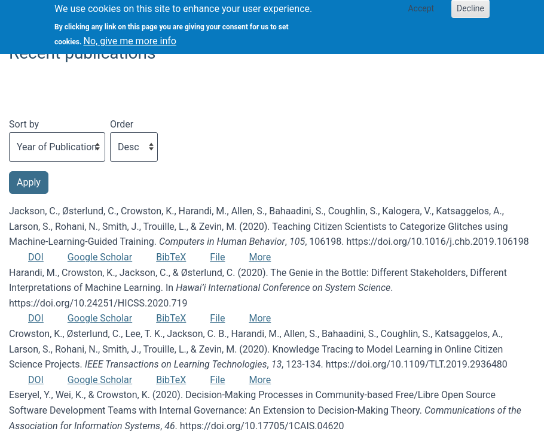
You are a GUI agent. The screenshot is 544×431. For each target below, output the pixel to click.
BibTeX (171, 257)
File (217, 257)
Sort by (24, 124)
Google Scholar (100, 257)
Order (121, 124)
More (260, 257)
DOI (36, 257)
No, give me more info (130, 37)
